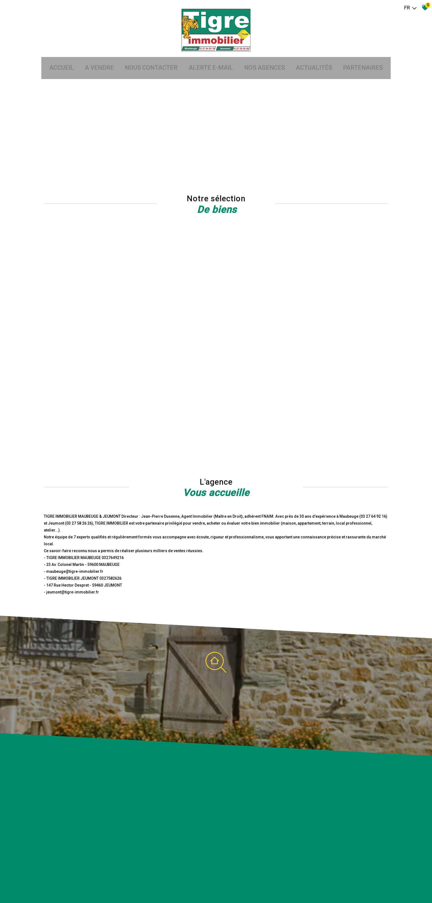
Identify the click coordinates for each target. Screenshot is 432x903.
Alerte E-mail (211, 57)
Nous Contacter (148, 57)
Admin (130, 886)
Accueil (53, 57)
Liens (119, 886)
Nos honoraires (101, 886)
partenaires (371, 57)
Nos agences (267, 57)
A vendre (94, 57)
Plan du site (49, 886)
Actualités (319, 57)
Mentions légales (73, 886)
